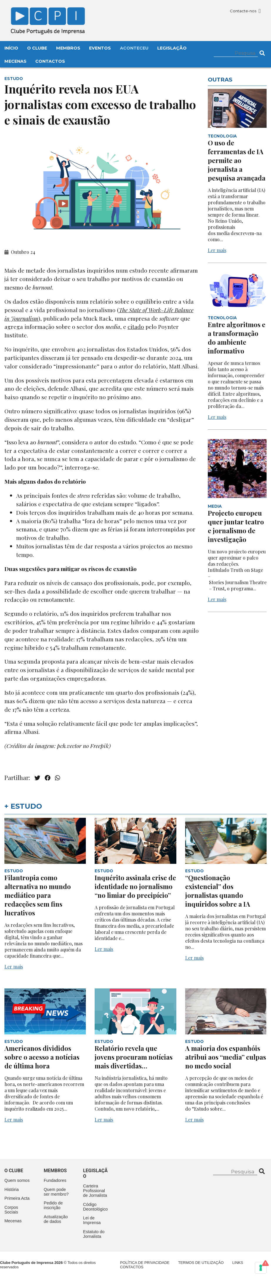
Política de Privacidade (145, 1262)
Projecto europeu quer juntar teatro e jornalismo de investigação (236, 526)
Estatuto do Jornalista (94, 1234)
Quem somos (17, 1180)
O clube (13, 1170)
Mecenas (15, 61)
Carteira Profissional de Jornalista (95, 1191)
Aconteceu (134, 48)
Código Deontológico (95, 1206)
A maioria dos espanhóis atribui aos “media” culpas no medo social (225, 1057)
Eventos (100, 48)
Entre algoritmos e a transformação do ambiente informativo (236, 337)
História (11, 1189)
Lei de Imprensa (92, 1220)
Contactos (50, 61)
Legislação (172, 48)
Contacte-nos (245, 11)
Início (11, 48)
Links (237, 1262)
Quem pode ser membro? (56, 1192)
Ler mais (217, 250)
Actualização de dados (56, 1219)
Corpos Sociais (11, 1209)
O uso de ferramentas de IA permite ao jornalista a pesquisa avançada (236, 160)
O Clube (37, 48)
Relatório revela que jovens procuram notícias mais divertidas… (134, 1057)
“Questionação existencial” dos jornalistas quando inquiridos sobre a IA (217, 890)
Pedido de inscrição (53, 1205)
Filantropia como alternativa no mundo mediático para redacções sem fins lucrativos (37, 895)
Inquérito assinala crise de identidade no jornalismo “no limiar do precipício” (135, 886)
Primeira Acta (17, 1198)
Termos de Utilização (201, 1262)
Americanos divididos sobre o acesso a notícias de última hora (41, 1057)
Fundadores (55, 1180)
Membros (68, 48)
